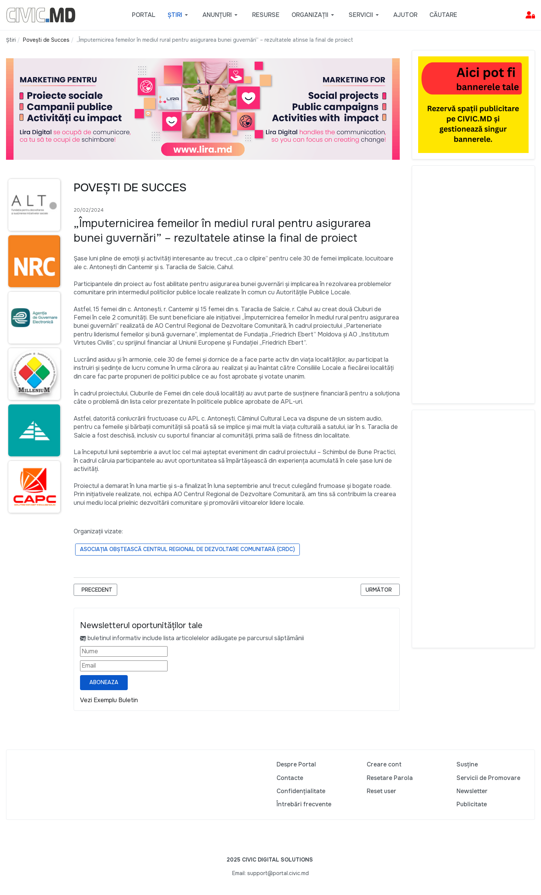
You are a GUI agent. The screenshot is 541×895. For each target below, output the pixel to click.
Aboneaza (103, 682)
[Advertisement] (473, 284)
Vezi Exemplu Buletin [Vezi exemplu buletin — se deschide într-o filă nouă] (109, 700)
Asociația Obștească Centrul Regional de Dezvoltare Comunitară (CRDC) (187, 549)
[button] (179, 15)
